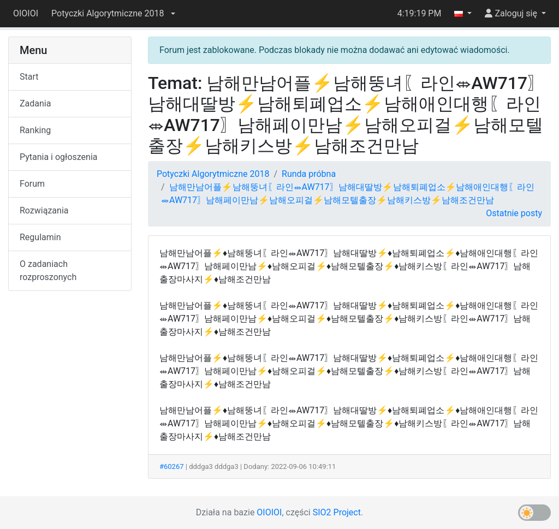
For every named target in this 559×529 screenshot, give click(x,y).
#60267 (171, 466)
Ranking (35, 130)
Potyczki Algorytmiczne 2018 (213, 174)
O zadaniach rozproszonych (48, 270)
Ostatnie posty (514, 213)
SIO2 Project (337, 512)
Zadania (35, 103)
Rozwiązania (44, 210)
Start (29, 77)
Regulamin (40, 237)
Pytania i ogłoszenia (59, 157)
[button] (113, 13)
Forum (32, 184)
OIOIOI (25, 13)
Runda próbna (309, 174)
